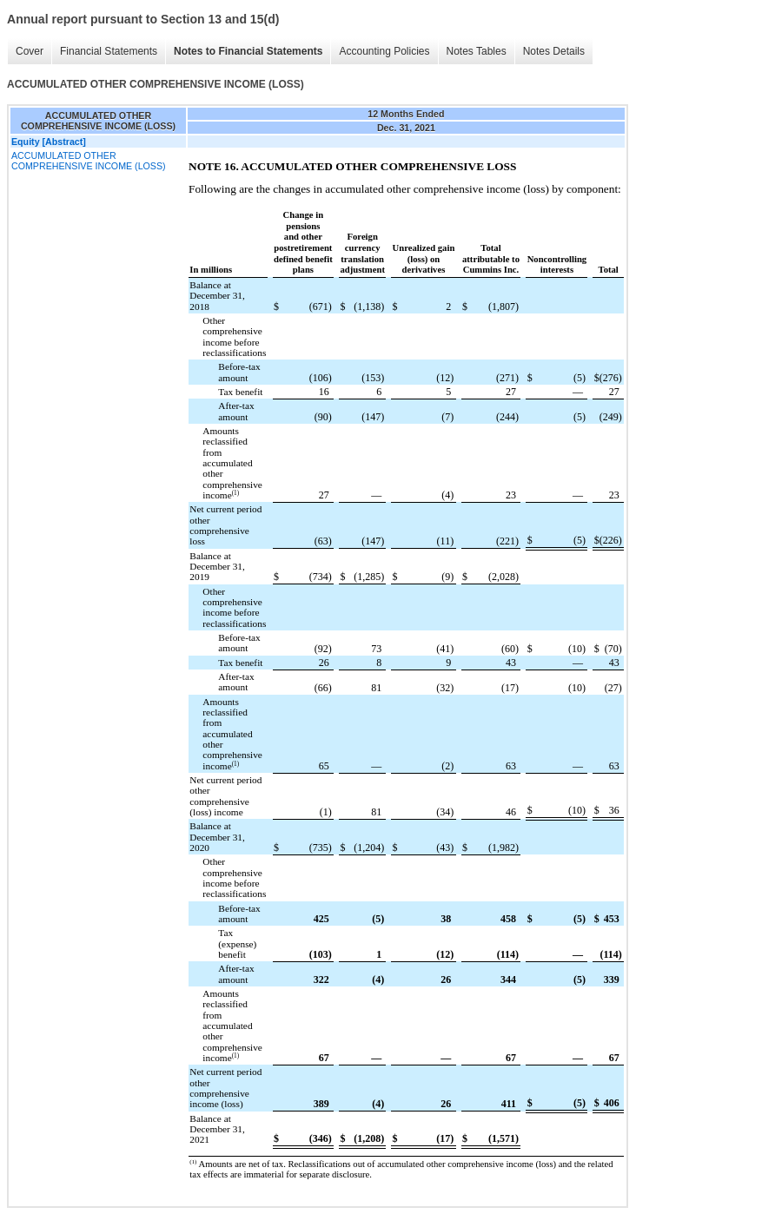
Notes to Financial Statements (248, 51)
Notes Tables (477, 51)
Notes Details (554, 51)
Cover (29, 51)
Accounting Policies (384, 51)
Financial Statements (108, 51)
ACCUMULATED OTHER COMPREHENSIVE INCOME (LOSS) (88, 160)
